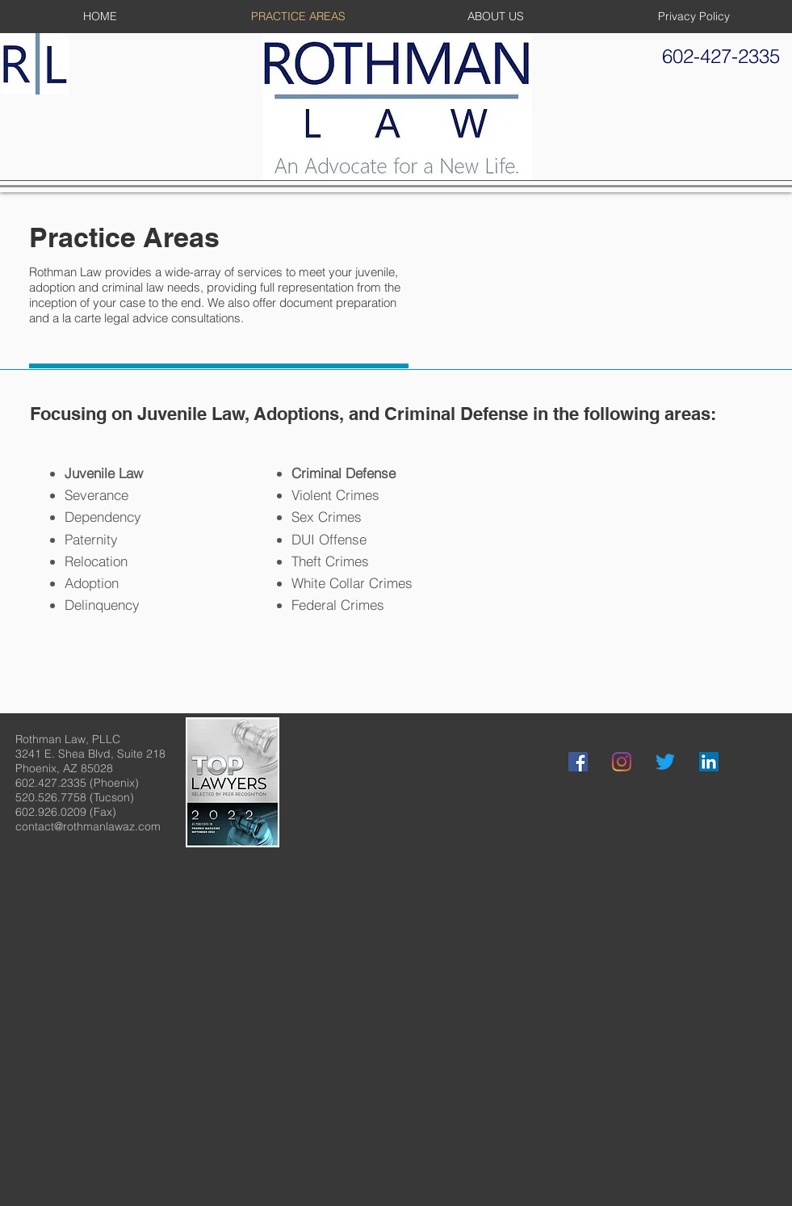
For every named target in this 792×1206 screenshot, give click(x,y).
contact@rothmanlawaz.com (88, 826)
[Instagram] (621, 761)
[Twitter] (665, 761)
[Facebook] (578, 761)
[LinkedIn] (709, 761)
